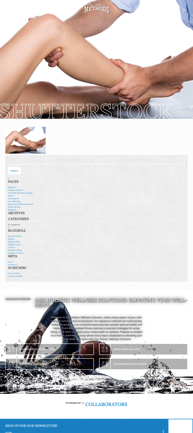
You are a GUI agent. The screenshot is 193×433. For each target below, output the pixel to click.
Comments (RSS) (15, 276)
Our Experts (13, 198)
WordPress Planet (15, 253)
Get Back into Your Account (20, 193)
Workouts (12, 210)
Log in (11, 262)
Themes (11, 247)
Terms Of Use (14, 207)
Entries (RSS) (13, 273)
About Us (12, 187)
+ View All (96, 381)
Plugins (11, 239)
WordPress (12, 264)
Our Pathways (14, 201)
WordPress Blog (15, 250)
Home (10, 196)
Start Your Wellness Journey (20, 204)
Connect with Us (15, 190)
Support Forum (14, 244)
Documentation (15, 236)
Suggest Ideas (14, 242)
